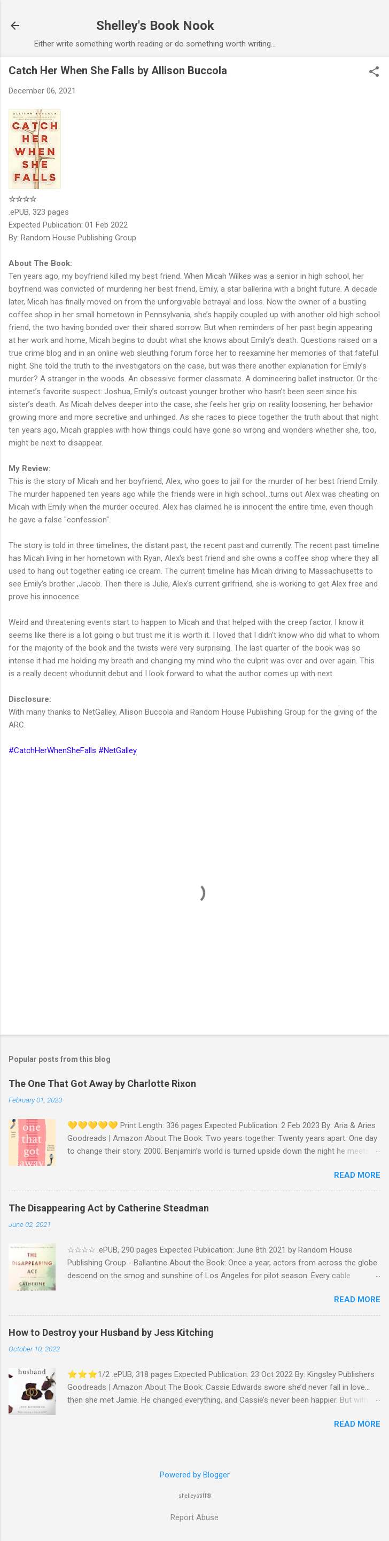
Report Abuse (194, 1517)
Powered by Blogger (195, 1475)
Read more (357, 1175)
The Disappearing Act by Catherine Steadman (109, 1208)
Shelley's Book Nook (155, 25)
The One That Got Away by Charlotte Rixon (102, 1083)
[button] (374, 72)
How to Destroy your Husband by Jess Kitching (111, 1332)
